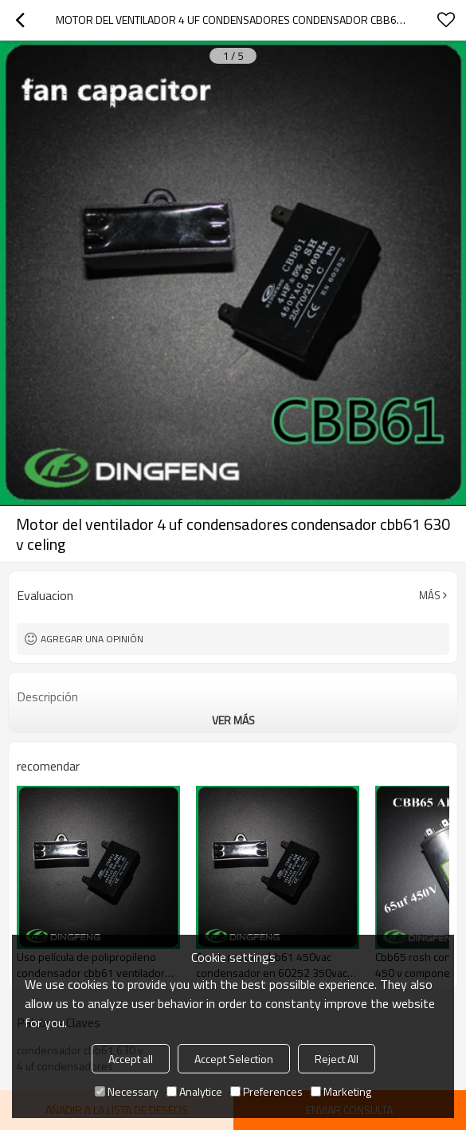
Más (430, 595)
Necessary (127, 1091)
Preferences (266, 1091)
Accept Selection (233, 1058)
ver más (233, 720)
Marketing (341, 1091)
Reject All (336, 1058)
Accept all (130, 1058)
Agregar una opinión (92, 638)
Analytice (194, 1091)
